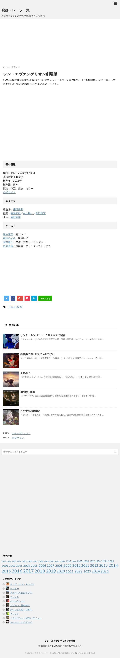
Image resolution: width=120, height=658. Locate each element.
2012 (94, 565)
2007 (50, 565)
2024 (96, 571)
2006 (42, 565)
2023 (87, 571)
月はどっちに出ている (21, 592)
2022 (79, 571)
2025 (105, 571)
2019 (51, 571)
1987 (35, 561)
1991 (57, 561)
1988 (40, 561)
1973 (4, 561)
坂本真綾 (8, 246)
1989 (46, 561)
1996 (86, 561)
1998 (97, 561)
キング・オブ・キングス (22, 584)
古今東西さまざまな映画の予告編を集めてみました (60, 646)
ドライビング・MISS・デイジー (26, 618)
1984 (19, 561)
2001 (5, 565)
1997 (92, 561)
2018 (40, 571)
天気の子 (25, 373)
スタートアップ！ (21, 433)
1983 (14, 561)
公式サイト (9, 192)
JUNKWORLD (27, 392)
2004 (26, 565)
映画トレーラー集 (16, 10)
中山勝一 (28, 213)
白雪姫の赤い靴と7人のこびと (37, 354)
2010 (76, 565)
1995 (79, 561)
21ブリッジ (18, 437)
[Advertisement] (60, 44)
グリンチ (14, 613)
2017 (28, 571)
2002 (12, 565)
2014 (113, 565)
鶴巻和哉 (16, 213)
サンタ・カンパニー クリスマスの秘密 (42, 335)
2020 (61, 571)
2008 (59, 565)
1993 (68, 561)
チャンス (14, 597)
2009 (67, 565)
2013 (103, 565)
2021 (19, 306)
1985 (24, 561)
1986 (29, 561)
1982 (9, 561)
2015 (6, 571)
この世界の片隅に (30, 411)
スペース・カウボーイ (21, 622)
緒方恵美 (8, 234)
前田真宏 (41, 213)
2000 (111, 561)
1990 (51, 561)
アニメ (12, 306)
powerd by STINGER (85, 653)
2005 (34, 565)
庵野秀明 (18, 209)
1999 (104, 561)
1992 (62, 561)
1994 (74, 561)
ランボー (14, 588)
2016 (17, 571)
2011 (85, 565)
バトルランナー (17, 601)
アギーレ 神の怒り (20, 605)
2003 (19, 565)
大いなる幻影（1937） (21, 609)
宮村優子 (8, 242)
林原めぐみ (9, 238)
